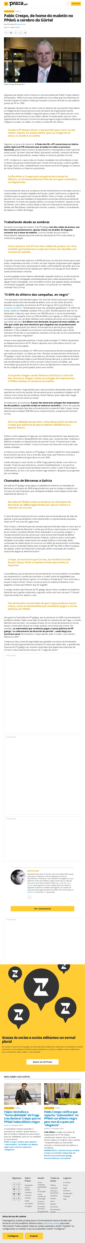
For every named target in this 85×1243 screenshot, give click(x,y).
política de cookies (51, 1223)
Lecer (52, 1201)
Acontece (53, 1196)
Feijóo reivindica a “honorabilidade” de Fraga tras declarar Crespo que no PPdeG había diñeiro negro (22, 1117)
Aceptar (34, 1236)
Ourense (66, 1190)
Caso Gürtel (9, 11)
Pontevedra (67, 1193)
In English (28, 1206)
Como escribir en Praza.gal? (42, 1196)
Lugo (65, 1188)
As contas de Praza (41, 1207)
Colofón (28, 1198)
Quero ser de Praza (42, 1062)
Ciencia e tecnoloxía (54, 1192)
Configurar (13, 1236)
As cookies (29, 1203)
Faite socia (76, 3)
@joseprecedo (20, 24)
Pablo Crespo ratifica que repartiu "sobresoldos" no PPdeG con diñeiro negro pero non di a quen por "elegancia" (61, 1118)
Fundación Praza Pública (29, 1187)
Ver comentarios (42, 908)
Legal (27, 1201)
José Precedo (9, 24)
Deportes (54, 1188)
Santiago (66, 1196)
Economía (54, 1207)
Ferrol (65, 1185)
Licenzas (28, 1195)
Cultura (53, 1198)
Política (17, 11)
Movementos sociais (55, 1210)
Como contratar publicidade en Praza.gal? (42, 1187)
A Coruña (66, 1182)
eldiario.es (31, 892)
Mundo (53, 1204)
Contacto (28, 1192)
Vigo (64, 1199)
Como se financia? (41, 1202)
